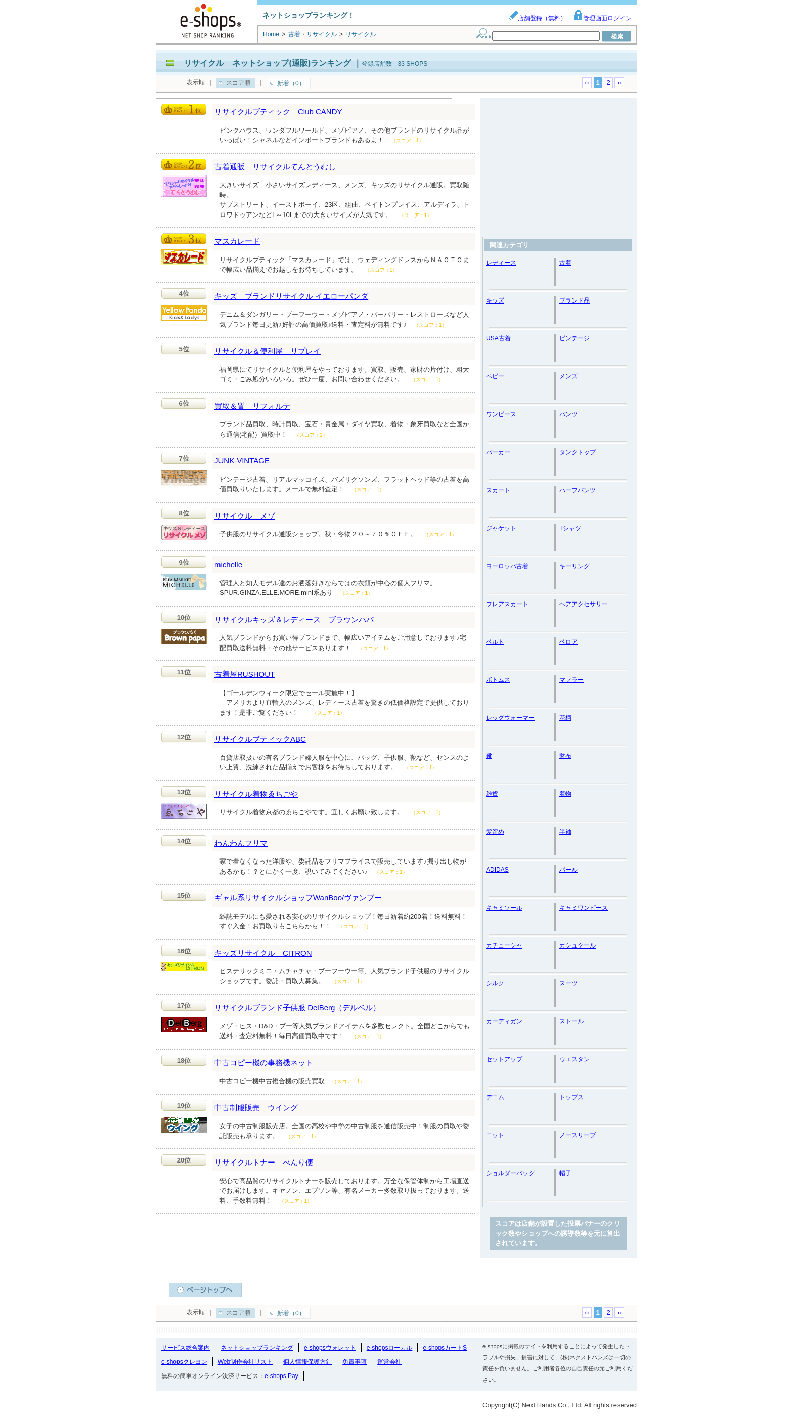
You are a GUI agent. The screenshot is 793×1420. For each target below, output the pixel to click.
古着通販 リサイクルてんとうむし (275, 166)
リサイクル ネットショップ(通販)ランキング (267, 63)
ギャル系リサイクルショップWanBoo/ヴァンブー (298, 897)
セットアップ (504, 1059)
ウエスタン (574, 1059)
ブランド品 (574, 300)
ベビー (495, 376)
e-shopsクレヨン (184, 1361)
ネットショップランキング (257, 1347)
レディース (501, 262)
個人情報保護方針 (307, 1361)
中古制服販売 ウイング (256, 1107)
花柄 (565, 717)
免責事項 (354, 1361)
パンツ (568, 414)
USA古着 (498, 338)
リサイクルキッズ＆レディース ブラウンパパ (294, 619)
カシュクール (577, 945)
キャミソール (504, 907)
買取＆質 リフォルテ (252, 406)
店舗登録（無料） (537, 18)
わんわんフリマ (241, 843)
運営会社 (389, 1361)
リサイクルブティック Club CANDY (278, 111)
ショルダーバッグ (510, 1173)
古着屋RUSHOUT (244, 674)
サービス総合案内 (185, 1347)
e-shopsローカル (390, 1347)
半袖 (565, 831)
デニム (495, 1097)
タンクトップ (577, 452)
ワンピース (501, 414)
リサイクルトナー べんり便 (263, 1162)
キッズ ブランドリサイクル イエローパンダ (291, 296)
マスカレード (237, 241)
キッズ (495, 300)
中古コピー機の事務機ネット (263, 1062)
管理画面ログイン (602, 18)
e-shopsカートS (445, 1347)
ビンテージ (574, 338)
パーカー (498, 452)
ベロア (568, 642)
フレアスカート (507, 604)
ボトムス (498, 679)
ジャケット (501, 528)
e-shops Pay (281, 1376)
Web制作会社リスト (245, 1361)
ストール (571, 1021)
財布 (565, 755)
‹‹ (587, 83)
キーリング (574, 566)
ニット (495, 1135)
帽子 (565, 1173)
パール (568, 869)
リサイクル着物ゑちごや (256, 794)
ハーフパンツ (577, 490)
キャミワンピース (583, 907)
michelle (228, 564)
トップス (571, 1097)
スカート (498, 490)
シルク (495, 983)
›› (619, 83)
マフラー (571, 679)
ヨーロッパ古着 (507, 566)
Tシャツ (570, 528)
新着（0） (291, 83)
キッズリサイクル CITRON (263, 953)
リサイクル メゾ (244, 515)
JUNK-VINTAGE (242, 460)
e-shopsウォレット (330, 1347)
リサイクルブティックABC (260, 739)
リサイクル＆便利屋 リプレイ (267, 351)
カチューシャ (504, 945)
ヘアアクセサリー (583, 604)
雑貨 (492, 793)
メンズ (568, 376)
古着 (565, 262)
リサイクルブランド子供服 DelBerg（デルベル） (297, 1007)
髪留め (495, 831)
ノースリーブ (577, 1135)
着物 (565, 793)
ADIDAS (497, 869)
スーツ (568, 983)
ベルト (495, 642)
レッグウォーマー (510, 717)
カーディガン (504, 1021)
